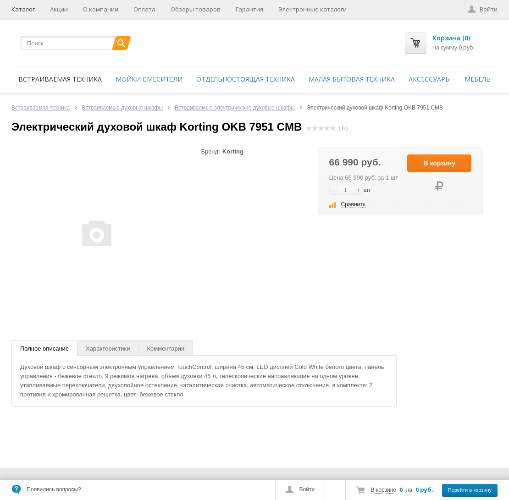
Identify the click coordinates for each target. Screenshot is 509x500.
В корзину (439, 163)
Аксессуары (430, 79)
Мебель (478, 79)
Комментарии (165, 348)
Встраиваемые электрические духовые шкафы (235, 107)
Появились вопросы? (54, 489)
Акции (59, 9)
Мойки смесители (149, 79)
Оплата (144, 9)
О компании (100, 9)
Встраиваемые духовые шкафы (122, 107)
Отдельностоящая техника (245, 79)
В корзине (383, 490)
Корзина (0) (451, 37)
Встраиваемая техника (60, 79)
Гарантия (249, 9)
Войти (307, 489)
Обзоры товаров (196, 9)
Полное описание (44, 348)
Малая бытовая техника (352, 79)
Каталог (23, 9)
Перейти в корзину (470, 490)
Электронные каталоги (312, 9)
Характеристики (108, 348)
